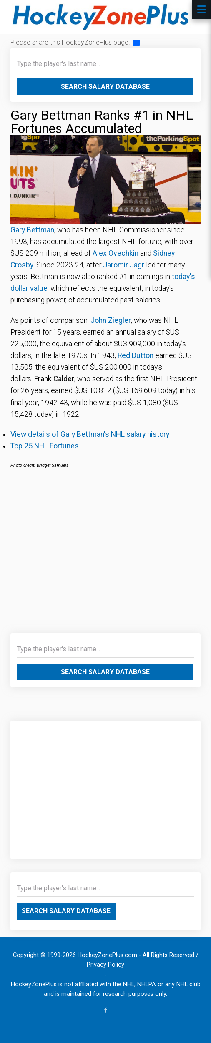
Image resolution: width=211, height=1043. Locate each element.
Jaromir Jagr (123, 265)
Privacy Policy (105, 964)
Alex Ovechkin (115, 253)
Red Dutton (135, 355)
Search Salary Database (105, 87)
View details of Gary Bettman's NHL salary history (89, 434)
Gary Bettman (32, 230)
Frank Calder (54, 379)
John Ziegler (110, 320)
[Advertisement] (105, 556)
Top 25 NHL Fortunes (44, 446)
